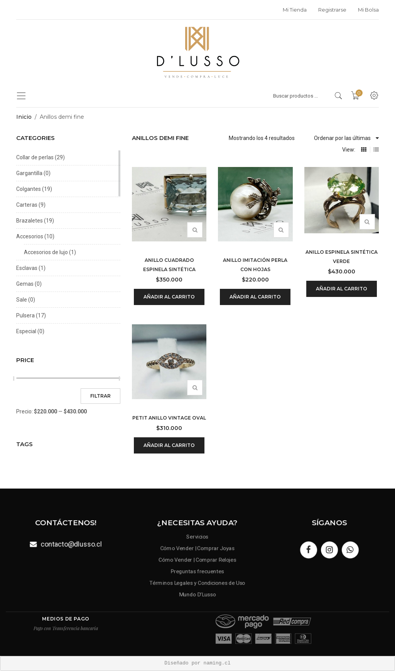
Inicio (24, 116)
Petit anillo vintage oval (169, 418)
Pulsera (25, 315)
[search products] (338, 95)
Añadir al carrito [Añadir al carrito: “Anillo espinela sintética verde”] (341, 289)
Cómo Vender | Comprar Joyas (197, 546)
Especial (26, 331)
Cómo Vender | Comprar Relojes (197, 559)
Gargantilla (29, 173)
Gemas (25, 284)
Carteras (26, 205)
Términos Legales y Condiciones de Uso (197, 584)
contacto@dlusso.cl (72, 544)
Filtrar (100, 396)
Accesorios (29, 236)
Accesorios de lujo (46, 252)
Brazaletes (29, 220)
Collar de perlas (35, 157)
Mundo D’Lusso (197, 597)
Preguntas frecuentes (197, 571)
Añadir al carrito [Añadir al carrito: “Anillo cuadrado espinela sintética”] (169, 297)
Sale (21, 300)
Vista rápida (195, 230)
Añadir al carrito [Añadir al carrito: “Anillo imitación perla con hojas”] (255, 297)
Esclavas (26, 268)
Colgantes (28, 189)
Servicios (198, 533)
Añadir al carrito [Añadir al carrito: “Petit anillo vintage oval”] (169, 445)
